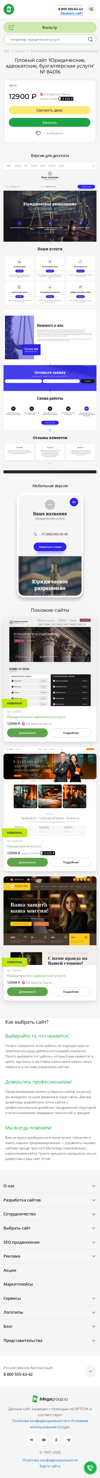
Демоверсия (27, 733)
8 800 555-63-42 (70, 9)
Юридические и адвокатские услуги (36, 716)
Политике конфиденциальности (39, 1420)
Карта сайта (50, 1466)
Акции (10, 1270)
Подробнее (70, 733)
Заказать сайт (71, 13)
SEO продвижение (22, 1242)
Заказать (49, 122)
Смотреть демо (49, 110)
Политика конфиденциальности (50, 1460)
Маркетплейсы (18, 1284)
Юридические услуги (24, 846)
